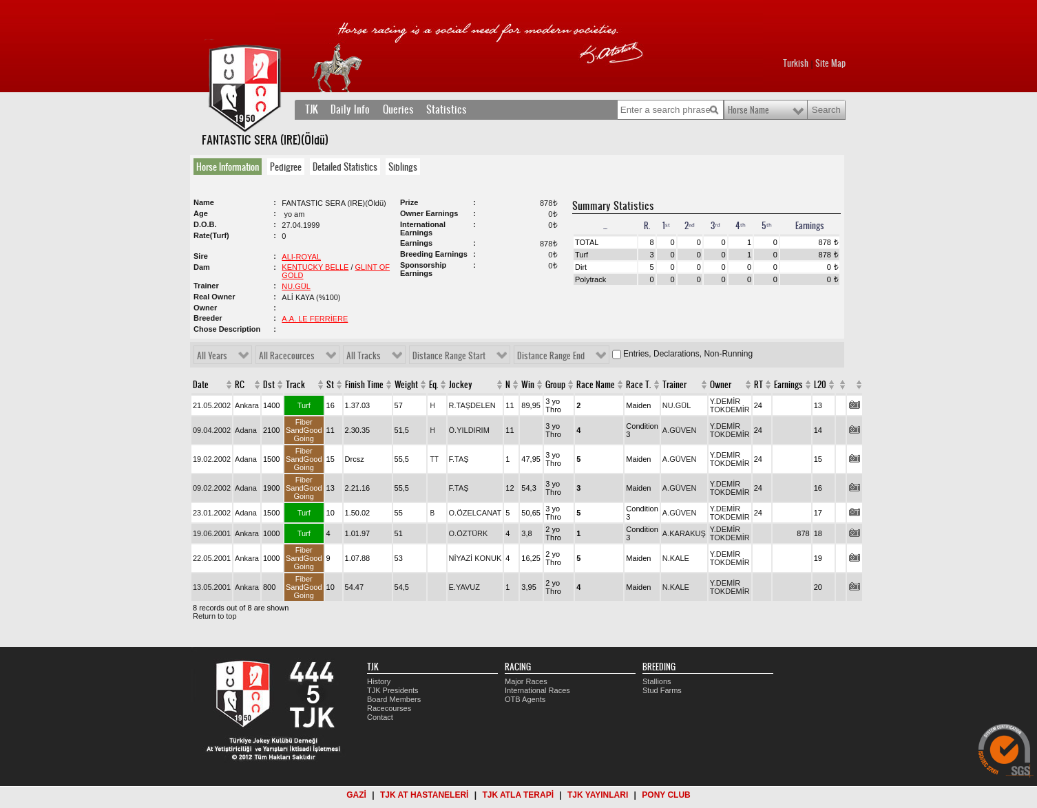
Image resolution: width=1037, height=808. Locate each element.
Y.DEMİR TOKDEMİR (730, 405)
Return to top (215, 616)
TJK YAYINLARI (597, 795)
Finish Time (364, 385)
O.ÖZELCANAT (475, 513)
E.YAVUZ (464, 587)
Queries (398, 109)
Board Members (394, 699)
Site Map (830, 63)
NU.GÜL (296, 286)
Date (201, 385)
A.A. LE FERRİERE (315, 319)
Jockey (460, 385)
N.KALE (675, 558)
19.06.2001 (212, 533)
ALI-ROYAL (301, 257)
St (330, 385)
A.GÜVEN (679, 430)
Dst (269, 385)
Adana (246, 430)
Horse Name (748, 110)
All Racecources (287, 356)
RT (758, 385)
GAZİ (356, 795)
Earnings (788, 385)
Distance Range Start (448, 356)
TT (434, 459)
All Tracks (363, 356)
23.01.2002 (212, 513)
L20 (820, 385)
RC (239, 385)
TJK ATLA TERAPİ (518, 795)
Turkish (795, 63)
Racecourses (389, 708)
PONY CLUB (666, 795)
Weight (406, 385)
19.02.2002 (212, 459)
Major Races (526, 681)
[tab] (230, 166)
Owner (720, 385)
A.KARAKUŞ (684, 533)
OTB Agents (525, 699)
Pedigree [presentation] (286, 166)
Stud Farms (662, 690)
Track (295, 385)
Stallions (656, 681)
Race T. (638, 385)
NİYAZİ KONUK (475, 558)
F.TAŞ (459, 459)
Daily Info (350, 109)
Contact (380, 717)
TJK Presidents (393, 690)
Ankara (247, 405)
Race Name (595, 385)
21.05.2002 (212, 405)
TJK (311, 109)
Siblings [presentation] (402, 166)
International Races (537, 690)
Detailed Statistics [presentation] (345, 166)
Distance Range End (551, 356)
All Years (212, 356)
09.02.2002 (212, 488)
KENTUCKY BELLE (315, 267)
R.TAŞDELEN (472, 405)
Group (555, 385)
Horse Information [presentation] (227, 166)
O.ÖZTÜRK (468, 533)
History (378, 681)
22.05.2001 (212, 558)
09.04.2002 (212, 430)
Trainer (674, 385)
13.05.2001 (212, 587)
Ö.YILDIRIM (469, 430)
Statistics (446, 109)
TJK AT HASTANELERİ (424, 795)
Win (527, 385)
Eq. (433, 385)
